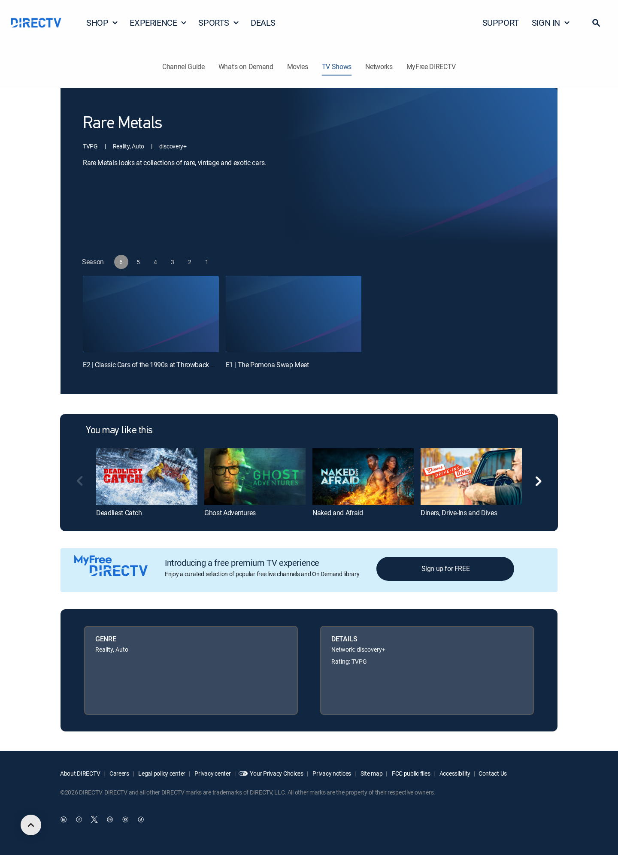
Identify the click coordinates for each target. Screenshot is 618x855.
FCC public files (410, 773)
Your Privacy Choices (276, 773)
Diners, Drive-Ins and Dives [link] (459, 512)
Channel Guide (183, 66)
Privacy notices (331, 773)
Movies (297, 66)
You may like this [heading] (119, 431)
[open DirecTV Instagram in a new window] (109, 819)
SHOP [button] (102, 22)
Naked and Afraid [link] (337, 512)
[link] (146, 476)
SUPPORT (500, 22)
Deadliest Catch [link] (119, 512)
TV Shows (336, 66)
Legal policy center (161, 773)
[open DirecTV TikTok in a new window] (140, 819)
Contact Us (493, 773)
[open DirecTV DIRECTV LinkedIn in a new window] (63, 819)
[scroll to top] (31, 825)
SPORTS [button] (218, 22)
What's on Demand (245, 66)
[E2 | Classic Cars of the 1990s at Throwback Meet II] (151, 314)
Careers (118, 773)
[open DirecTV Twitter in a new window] (94, 819)
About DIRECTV (80, 773)
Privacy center (212, 773)
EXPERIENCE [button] (158, 22)
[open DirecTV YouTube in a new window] (125, 819)
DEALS (263, 22)
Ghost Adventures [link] (230, 512)
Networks (378, 66)
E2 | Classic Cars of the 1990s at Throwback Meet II (156, 364)
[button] (596, 23)
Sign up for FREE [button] (445, 568)
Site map (370, 773)
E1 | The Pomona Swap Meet (267, 364)
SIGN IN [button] (551, 22)
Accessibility (454, 773)
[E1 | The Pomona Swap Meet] (294, 314)
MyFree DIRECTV (431, 66)
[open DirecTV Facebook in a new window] (79, 819)
